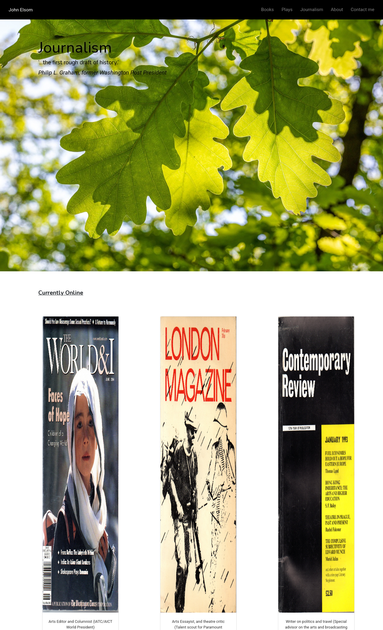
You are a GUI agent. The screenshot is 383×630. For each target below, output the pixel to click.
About (337, 9)
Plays (287, 9)
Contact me (362, 9)
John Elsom (21, 9)
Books (267, 9)
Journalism (311, 9)
